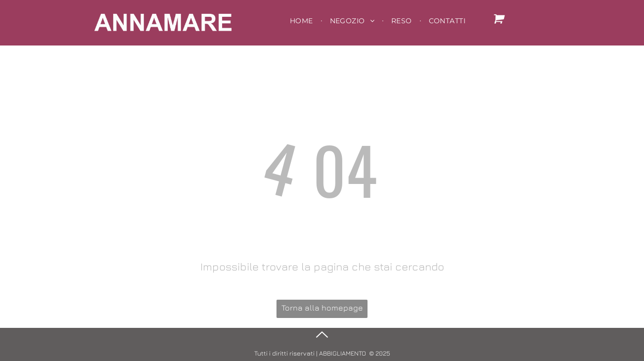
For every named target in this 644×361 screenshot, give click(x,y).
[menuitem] (302, 20)
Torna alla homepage (322, 307)
